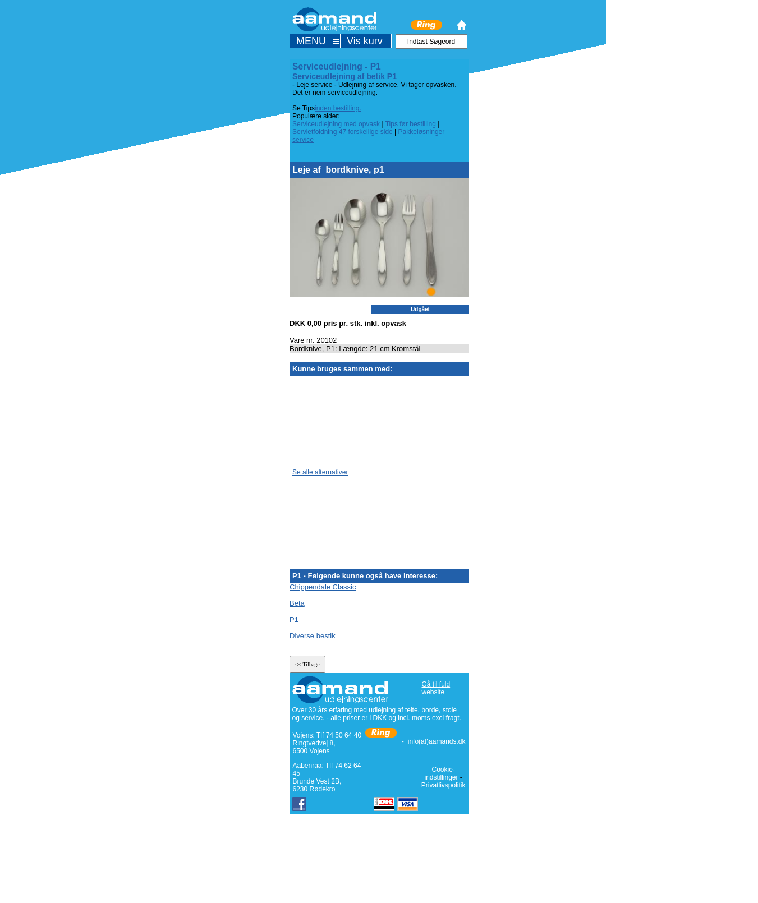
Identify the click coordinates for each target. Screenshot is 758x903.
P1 (294, 619)
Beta (297, 603)
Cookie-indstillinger (441, 773)
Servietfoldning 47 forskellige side (342, 132)
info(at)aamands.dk (437, 741)
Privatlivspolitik (443, 785)
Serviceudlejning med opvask (336, 124)
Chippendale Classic (323, 587)
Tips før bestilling (410, 124)
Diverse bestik (313, 636)
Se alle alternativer (320, 472)
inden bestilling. (338, 108)
